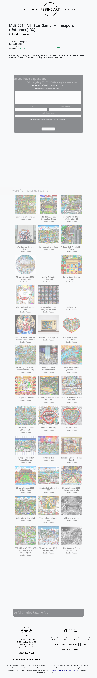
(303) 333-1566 (26, 652)
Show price (21, 49)
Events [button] (66, 9)
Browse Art (74, 639)
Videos (84, 644)
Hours (76, 649)
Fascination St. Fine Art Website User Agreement (65, 670)
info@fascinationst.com (26, 659)
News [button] (74, 9)
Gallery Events (60, 644)
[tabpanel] (48, 57)
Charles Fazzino (20, 33)
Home (54, 639)
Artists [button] (26, 9)
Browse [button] (34, 9)
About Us (85, 639)
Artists (63, 639)
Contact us (66, 649)
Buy (58, 47)
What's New (73, 644)
